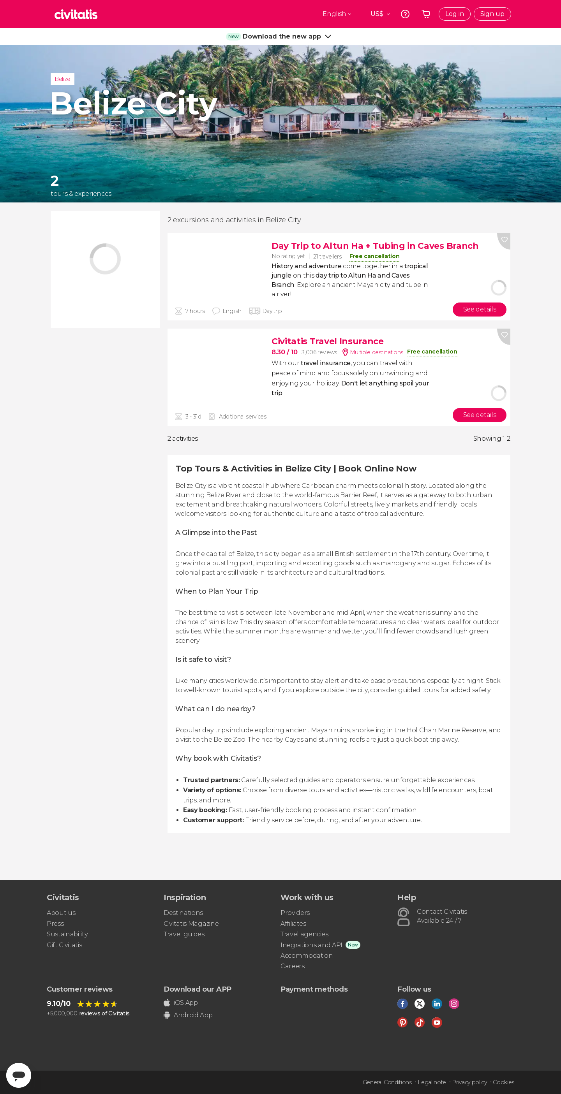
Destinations (183, 912)
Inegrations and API (311, 945)
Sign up (492, 14)
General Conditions (387, 1082)
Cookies (503, 1082)
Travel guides (184, 934)
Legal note (432, 1082)
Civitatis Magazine (191, 923)
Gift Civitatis (64, 945)
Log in (454, 14)
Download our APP (197, 989)
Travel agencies (304, 934)
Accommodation (306, 955)
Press (55, 923)
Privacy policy (469, 1082)
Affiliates (293, 923)
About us (61, 912)
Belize (63, 79)
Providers (295, 912)
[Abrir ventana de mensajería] (18, 1075)
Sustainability (67, 934)
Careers (292, 966)
